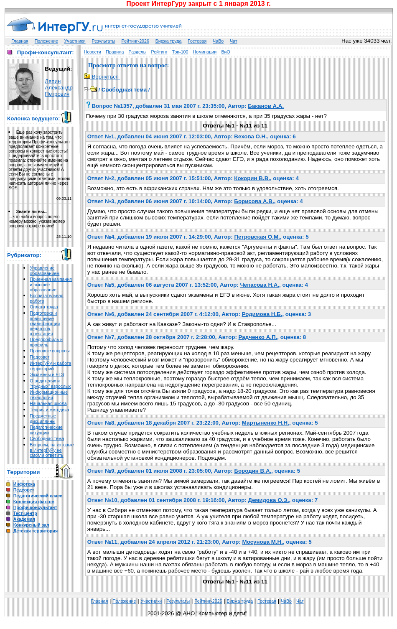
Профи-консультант (35, 507)
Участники (75, 40)
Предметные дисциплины (43, 418)
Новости (92, 51)
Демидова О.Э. (268, 500)
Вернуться (102, 77)
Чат (233, 40)
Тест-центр (25, 513)
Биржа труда (168, 40)
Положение (46, 40)
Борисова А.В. (254, 201)
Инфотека (24, 483)
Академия (24, 519)
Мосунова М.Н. (262, 542)
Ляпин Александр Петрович (59, 87)
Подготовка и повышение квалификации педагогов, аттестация (45, 323)
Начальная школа (48, 403)
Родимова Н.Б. (262, 314)
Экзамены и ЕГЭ (47, 374)
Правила (115, 51)
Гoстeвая (197, 40)
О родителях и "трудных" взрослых (50, 383)
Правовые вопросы (49, 350)
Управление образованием (44, 270)
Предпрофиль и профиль (46, 342)
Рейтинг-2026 (135, 40)
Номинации (205, 51)
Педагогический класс (37, 495)
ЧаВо (218, 40)
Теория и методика (49, 409)
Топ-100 (180, 51)
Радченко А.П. (258, 337)
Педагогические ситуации (46, 430)
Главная (19, 40)
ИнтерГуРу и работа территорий (50, 366)
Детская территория (35, 530)
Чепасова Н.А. (259, 285)
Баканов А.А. (266, 106)
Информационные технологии (49, 395)
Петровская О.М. (257, 237)
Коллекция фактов (33, 501)
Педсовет (39, 356)
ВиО (225, 51)
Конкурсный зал (31, 524)
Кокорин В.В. (252, 178)
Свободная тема (47, 438)
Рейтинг (159, 51)
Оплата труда (44, 306)
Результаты (103, 40)
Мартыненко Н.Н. (265, 423)
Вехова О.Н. (250, 136)
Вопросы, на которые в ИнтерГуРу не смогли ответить (52, 450)
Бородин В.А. (252, 471)
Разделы (138, 51)
